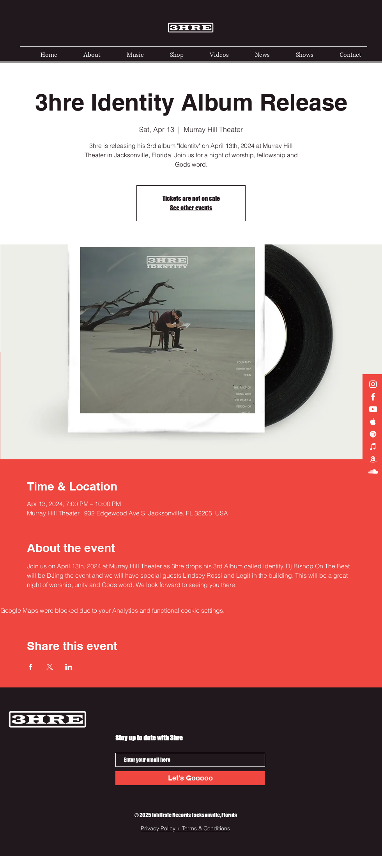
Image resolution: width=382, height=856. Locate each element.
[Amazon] (373, 459)
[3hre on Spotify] (373, 434)
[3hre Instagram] (373, 384)
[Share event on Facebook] (30, 667)
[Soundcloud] (373, 471)
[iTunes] (373, 446)
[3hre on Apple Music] (373, 422)
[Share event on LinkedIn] (69, 667)
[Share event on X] (49, 667)
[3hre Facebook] (373, 397)
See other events (191, 207)
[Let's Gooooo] (190, 778)
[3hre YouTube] (373, 409)
